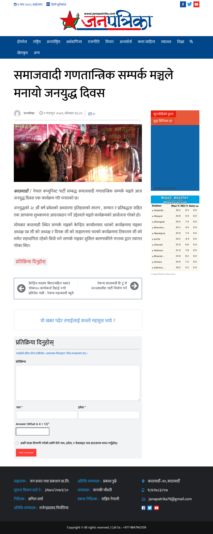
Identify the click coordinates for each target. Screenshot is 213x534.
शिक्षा (180, 42)
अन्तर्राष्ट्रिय (53, 42)
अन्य (37, 53)
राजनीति (93, 42)
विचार (109, 42)
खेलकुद (22, 53)
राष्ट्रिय (37, 42)
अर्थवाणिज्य (74, 42)
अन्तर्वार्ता (126, 42)
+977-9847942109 (134, 527)
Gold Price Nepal (165, 188)
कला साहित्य (146, 42)
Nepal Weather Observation (164, 274)
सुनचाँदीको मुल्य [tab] (163, 114)
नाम (19, 407)
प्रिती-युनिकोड (58, 4)
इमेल (82, 407)
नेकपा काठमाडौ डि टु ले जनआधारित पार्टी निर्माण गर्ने (109, 286)
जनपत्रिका (29, 113)
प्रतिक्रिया (21, 361)
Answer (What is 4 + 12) (32, 424)
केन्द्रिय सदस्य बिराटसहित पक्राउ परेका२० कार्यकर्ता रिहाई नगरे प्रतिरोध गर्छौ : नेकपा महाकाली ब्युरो (51, 288)
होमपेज (22, 42)
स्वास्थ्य (166, 42)
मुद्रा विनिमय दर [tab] (162, 121)
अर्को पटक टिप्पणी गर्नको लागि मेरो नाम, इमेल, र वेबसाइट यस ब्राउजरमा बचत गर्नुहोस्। (69, 443)
